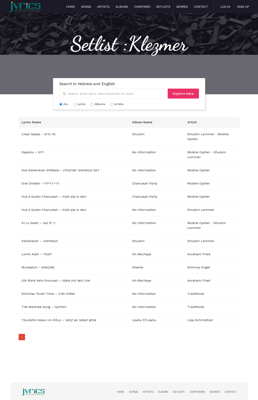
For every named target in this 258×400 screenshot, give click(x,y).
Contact (201, 7)
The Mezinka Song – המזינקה (44, 307)
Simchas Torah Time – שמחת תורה (48, 294)
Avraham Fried (198, 254)
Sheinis (137, 267)
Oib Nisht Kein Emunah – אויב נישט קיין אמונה (56, 280)
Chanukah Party (144, 183)
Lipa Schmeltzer (200, 320)
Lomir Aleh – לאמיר (37, 254)
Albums (122, 7)
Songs (86, 7)
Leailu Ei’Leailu (144, 320)
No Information (144, 152)
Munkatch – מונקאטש (38, 267)
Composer (142, 7)
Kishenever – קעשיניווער (40, 241)
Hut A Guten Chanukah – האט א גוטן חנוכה (54, 196)
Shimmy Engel (198, 267)
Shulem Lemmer (200, 134)
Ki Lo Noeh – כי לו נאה (38, 223)
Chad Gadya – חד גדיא (38, 134)
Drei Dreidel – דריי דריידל (40, 183)
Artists (103, 7)
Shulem (138, 134)
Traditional (195, 294)
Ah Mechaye (141, 254)
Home (70, 7)
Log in (225, 7)
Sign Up (243, 7)
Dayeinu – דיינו (33, 152)
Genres (182, 7)
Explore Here (183, 93)
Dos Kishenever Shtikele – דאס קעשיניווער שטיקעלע (60, 170)
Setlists (163, 7)
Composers (197, 391)
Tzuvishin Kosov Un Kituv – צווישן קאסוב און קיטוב (59, 320)
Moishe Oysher (198, 152)
